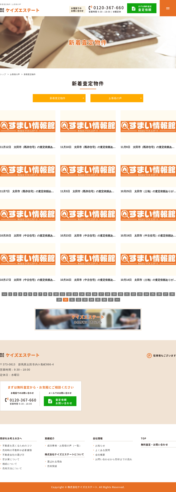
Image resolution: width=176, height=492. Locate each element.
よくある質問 (102, 450)
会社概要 (100, 454)
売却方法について (12, 468)
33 (84, 299)
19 (114, 294)
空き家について (11, 459)
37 (110, 299)
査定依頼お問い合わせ (64, 401)
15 (88, 294)
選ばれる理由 (54, 461)
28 (172, 294)
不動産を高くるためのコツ (17, 445)
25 (152, 294)
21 (126, 294)
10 (56, 294)
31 (72, 299)
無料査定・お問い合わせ (154, 444)
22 (133, 294)
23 (139, 294)
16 (94, 294)
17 (101, 294)
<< (4, 294)
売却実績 (52, 466)
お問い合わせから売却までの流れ (113, 459)
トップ (3, 74)
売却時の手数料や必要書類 (17, 450)
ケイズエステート (88, 319)
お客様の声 (15, 74)
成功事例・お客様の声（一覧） (64, 445)
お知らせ (100, 445)
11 (62, 294)
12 (68, 294)
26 (159, 294)
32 (78, 299)
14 (81, 294)
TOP (143, 438)
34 (91, 299)
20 (120, 294)
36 (104, 299)
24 (146, 294)
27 (165, 294)
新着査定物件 (57, 98)
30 (65, 299)
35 (97, 299)
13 (75, 294)
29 (59, 299)
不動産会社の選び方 (13, 454)
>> (117, 299)
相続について (9, 464)
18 (107, 294)
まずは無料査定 (145, 8)
